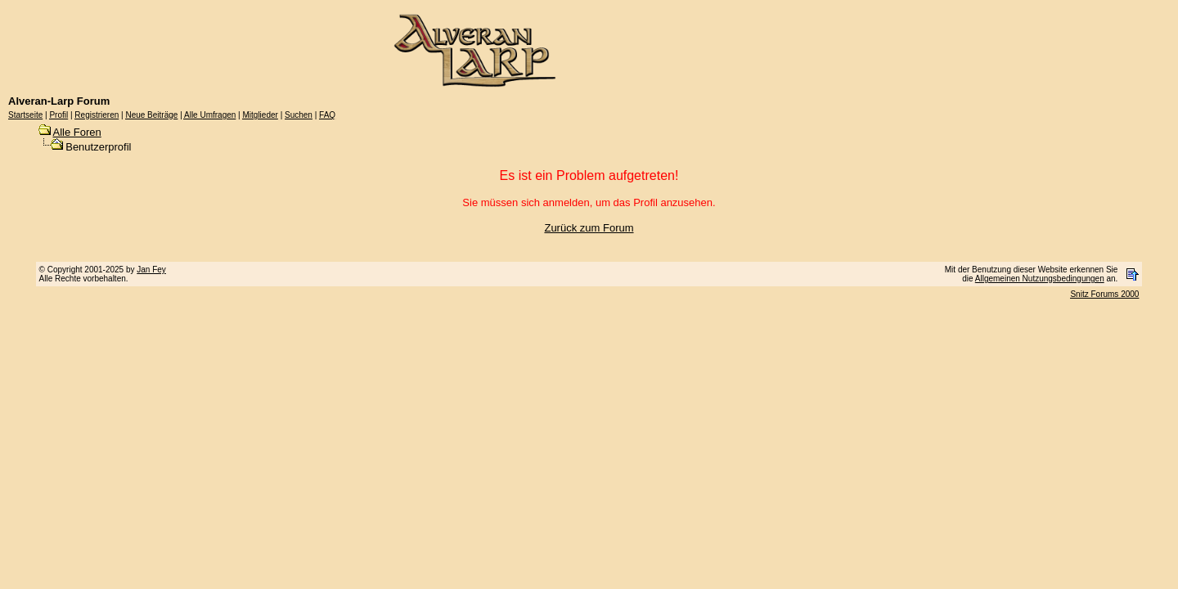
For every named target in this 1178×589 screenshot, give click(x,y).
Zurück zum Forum (588, 228)
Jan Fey (151, 269)
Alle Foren (77, 132)
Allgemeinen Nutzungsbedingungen (1039, 278)
